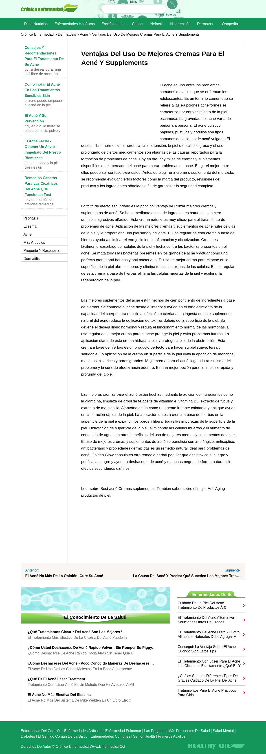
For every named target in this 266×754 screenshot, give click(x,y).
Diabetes (28, 736)
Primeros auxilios (171, 736)
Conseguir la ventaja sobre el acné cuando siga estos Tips (207, 649)
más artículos (34, 242)
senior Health (144, 736)
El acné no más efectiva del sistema (59, 695)
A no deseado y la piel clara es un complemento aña (42, 167)
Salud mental (223, 731)
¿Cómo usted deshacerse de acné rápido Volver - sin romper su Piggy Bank (92, 648)
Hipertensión (180, 24)
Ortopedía (230, 24)
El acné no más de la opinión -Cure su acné (64, 576)
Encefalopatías (113, 24)
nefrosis (157, 24)
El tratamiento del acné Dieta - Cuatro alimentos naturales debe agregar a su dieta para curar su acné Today (209, 634)
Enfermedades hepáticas (74, 24)
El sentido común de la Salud (63, 736)
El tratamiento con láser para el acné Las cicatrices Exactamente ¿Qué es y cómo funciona (209, 663)
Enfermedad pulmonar (123, 731)
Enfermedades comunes (110, 736)
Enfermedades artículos (83, 731)
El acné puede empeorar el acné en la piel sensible (44, 105)
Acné (84, 34)
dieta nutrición (36, 24)
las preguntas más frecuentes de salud (177, 731)
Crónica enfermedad (37, 34)
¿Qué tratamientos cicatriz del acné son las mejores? (75, 632)
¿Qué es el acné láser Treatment (56, 679)
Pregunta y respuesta (41, 250)
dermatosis (206, 24)
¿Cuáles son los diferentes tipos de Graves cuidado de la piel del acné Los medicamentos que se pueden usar (208, 678)
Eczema (30, 226)
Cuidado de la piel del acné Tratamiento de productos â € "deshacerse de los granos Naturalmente (202, 605)
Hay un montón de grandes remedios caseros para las (39, 204)
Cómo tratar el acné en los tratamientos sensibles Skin (42, 90)
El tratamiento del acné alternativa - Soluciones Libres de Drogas (207, 620)
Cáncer (138, 24)
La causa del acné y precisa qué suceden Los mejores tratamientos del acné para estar (187, 576)
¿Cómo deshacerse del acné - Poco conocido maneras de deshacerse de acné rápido (92, 663)
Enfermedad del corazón (41, 731)
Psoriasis (31, 218)
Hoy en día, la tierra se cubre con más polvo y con (43, 130)
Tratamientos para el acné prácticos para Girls (207, 693)
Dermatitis (32, 259)
